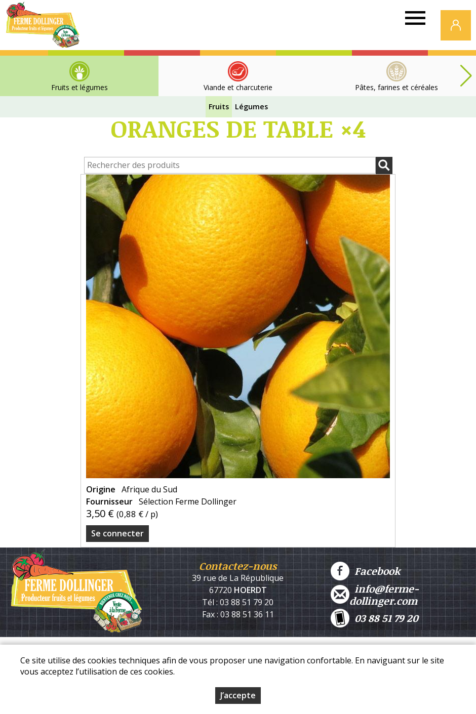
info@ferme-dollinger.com (375, 594)
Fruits (219, 106)
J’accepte (238, 695)
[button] (466, 76)
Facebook (365, 571)
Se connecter (117, 533)
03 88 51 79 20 (374, 618)
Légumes (251, 106)
